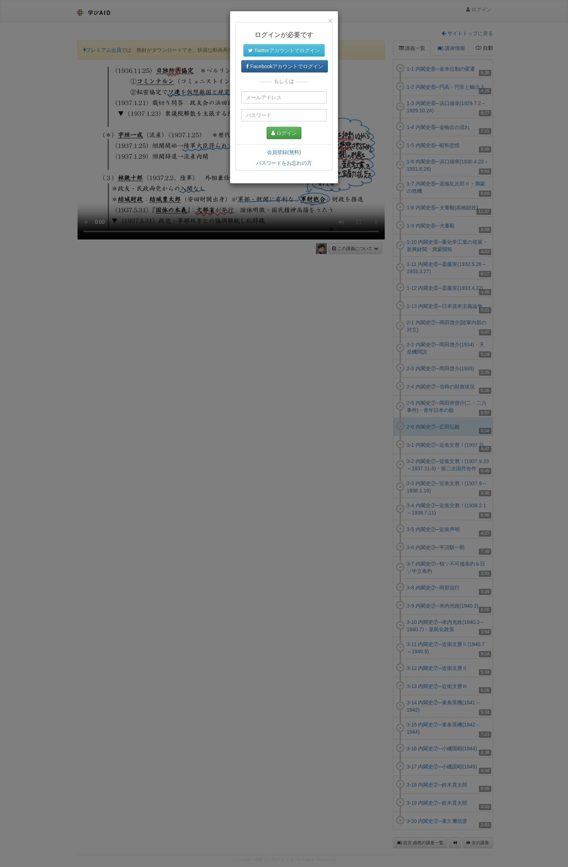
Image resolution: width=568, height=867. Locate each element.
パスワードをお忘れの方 (284, 163)
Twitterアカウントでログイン (284, 50)
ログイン (284, 133)
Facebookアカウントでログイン (284, 66)
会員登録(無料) (284, 152)
